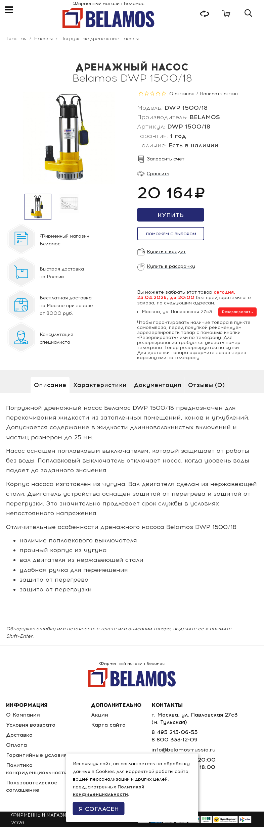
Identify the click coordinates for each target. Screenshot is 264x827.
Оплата (16, 745)
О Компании (23, 715)
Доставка (19, 735)
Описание (50, 385)
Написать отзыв (219, 94)
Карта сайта (108, 725)
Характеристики (100, 385)
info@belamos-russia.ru (183, 749)
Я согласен (99, 809)
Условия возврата (30, 725)
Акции (99, 715)
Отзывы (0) (206, 385)
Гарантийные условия (36, 755)
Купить (171, 215)
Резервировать (237, 312)
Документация (157, 385)
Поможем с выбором (171, 234)
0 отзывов (181, 94)
